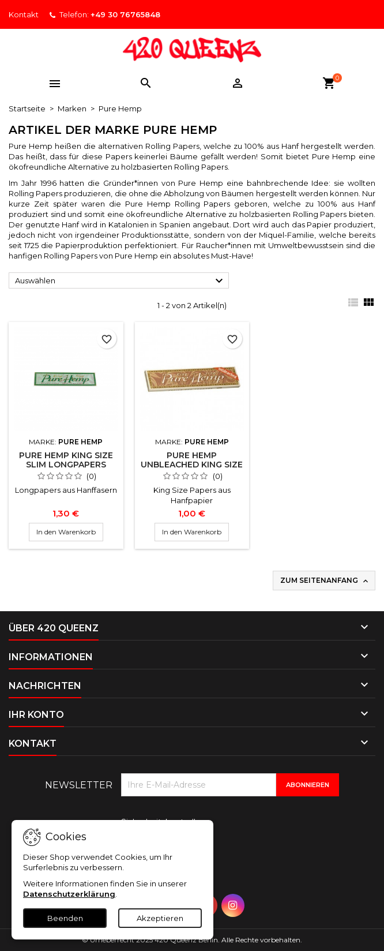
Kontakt (24, 14)
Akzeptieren (160, 918)
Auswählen (120, 281)
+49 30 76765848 (125, 14)
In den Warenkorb (66, 531)
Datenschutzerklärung (69, 893)
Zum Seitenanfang (325, 581)
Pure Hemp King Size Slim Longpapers (66, 460)
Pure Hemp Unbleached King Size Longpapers (192, 464)
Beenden (65, 918)
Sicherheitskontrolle (161, 822)
